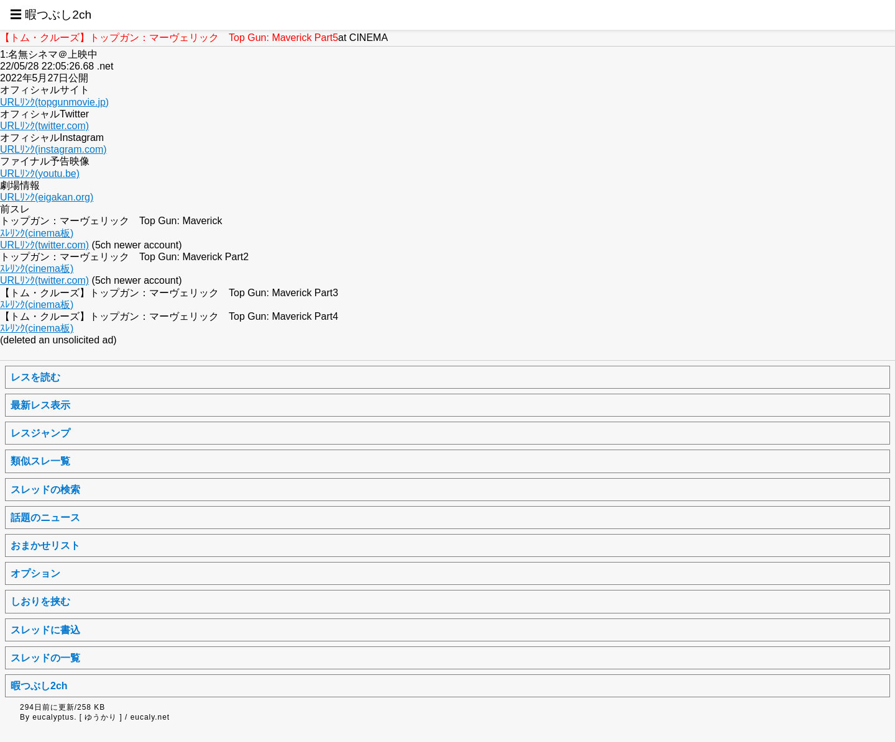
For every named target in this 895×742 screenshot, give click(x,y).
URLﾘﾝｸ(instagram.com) (53, 149)
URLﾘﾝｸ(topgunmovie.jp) (54, 102)
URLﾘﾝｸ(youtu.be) (40, 173)
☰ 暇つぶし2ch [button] (50, 14)
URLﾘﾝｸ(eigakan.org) (46, 197)
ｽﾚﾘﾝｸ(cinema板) (36, 233)
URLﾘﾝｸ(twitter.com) (44, 125)
